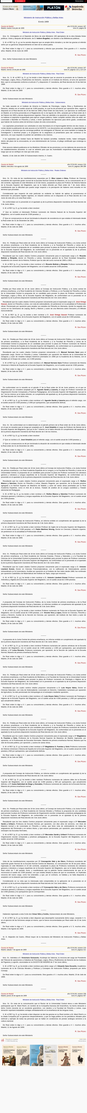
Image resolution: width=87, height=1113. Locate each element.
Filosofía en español (11, 1039)
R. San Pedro (80, 55)
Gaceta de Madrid (7, 26)
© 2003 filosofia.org (11, 1041)
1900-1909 (82, 1039)
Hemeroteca (82, 1041)
